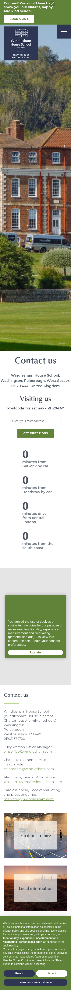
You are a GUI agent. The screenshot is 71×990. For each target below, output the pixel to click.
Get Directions (35, 433)
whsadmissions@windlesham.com (33, 782)
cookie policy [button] (10, 945)
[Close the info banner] (52, 3)
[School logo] (21, 44)
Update (24, 653)
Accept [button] (51, 973)
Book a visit (19, 19)
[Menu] (64, 32)
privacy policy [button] (11, 930)
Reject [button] (19, 973)
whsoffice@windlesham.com (28, 751)
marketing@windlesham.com (29, 799)
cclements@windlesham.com (29, 769)
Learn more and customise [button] (35, 982)
